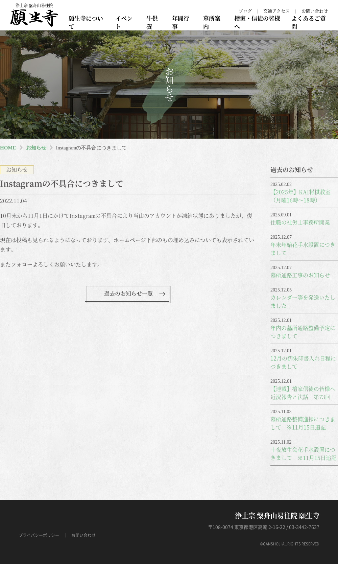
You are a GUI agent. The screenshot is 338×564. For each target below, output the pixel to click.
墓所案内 (211, 22)
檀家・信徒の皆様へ (257, 22)
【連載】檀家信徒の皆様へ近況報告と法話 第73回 (302, 393)
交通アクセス (276, 10)
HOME (8, 147)
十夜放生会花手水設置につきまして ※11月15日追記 (303, 454)
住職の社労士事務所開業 (300, 222)
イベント (123, 22)
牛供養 (152, 22)
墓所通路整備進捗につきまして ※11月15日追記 (302, 423)
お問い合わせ (314, 10)
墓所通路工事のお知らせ (300, 275)
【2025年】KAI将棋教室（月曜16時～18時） (300, 196)
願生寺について (86, 22)
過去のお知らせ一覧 (128, 293)
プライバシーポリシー (39, 535)
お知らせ (36, 147)
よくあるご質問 (308, 22)
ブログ (245, 10)
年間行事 (180, 22)
